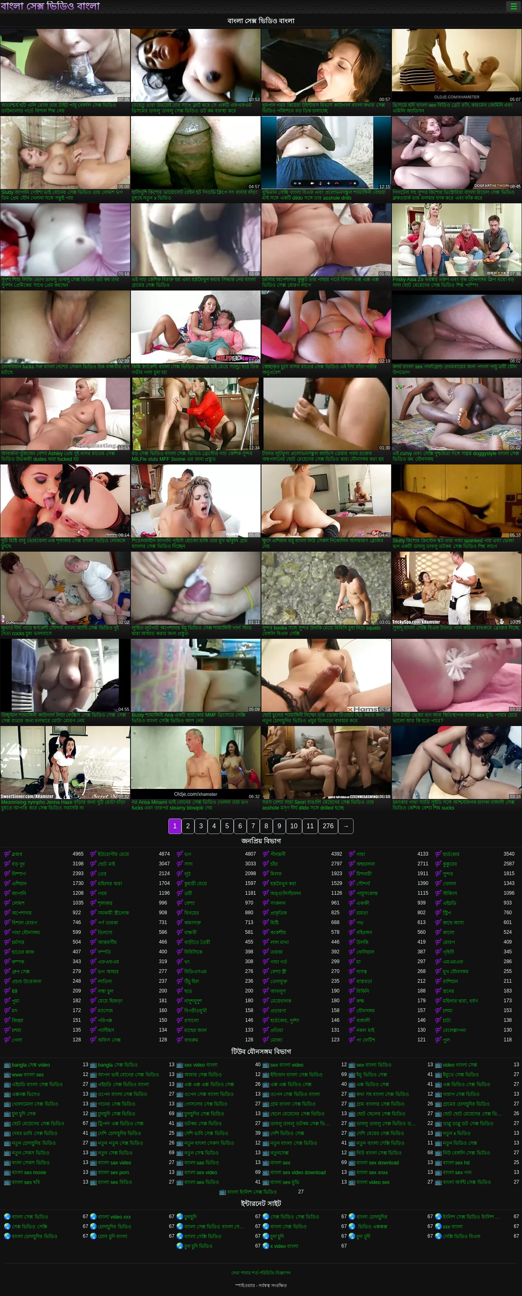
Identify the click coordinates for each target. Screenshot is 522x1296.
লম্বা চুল (105, 991)
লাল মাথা (279, 942)
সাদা (188, 864)
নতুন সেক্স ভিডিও (115, 1153)
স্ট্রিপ (447, 913)
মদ (14, 1011)
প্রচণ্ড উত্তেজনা (26, 981)
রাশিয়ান (450, 981)
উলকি (362, 942)
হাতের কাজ (23, 952)
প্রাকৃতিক (278, 913)
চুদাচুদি (190, 1217)
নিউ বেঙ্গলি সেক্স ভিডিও (466, 1153)
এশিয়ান (19, 884)
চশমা (447, 1011)
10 (294, 826)
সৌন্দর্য (363, 884)
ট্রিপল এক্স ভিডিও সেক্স (121, 1124)
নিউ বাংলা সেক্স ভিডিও (379, 1153)
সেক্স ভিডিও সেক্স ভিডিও (294, 1217)
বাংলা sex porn (113, 1172)
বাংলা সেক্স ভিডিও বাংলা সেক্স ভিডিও (214, 1227)
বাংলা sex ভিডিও (201, 1182)
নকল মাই (365, 1030)
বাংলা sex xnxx (372, 1172)
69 (14, 991)
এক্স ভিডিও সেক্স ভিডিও (466, 1084)
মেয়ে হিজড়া (110, 1001)
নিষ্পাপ (19, 874)
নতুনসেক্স (279, 1153)
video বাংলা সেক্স (460, 1065)
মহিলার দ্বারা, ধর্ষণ (460, 1001)
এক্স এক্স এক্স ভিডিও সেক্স (209, 1084)
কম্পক (18, 962)
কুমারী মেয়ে (195, 884)
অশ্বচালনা (365, 864)
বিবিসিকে (193, 952)
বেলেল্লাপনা (454, 1030)
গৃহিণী (448, 952)
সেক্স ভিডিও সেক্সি (29, 1227)
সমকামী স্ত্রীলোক (113, 913)
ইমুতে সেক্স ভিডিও (461, 1075)
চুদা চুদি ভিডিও (198, 1246)
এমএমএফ (453, 962)
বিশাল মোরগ (24, 923)
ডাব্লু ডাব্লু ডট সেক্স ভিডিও (468, 1124)
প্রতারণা (278, 1011)
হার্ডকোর (451, 854)
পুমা (15, 1001)
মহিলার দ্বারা (110, 884)
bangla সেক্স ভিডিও (118, 1065)
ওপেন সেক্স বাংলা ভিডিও (209, 1094)
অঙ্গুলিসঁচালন (285, 893)
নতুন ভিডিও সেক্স (460, 1143)
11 (310, 826)
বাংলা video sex (372, 1182)
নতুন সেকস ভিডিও (30, 1153)
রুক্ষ (360, 1001)
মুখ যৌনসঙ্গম (456, 972)
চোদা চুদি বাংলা (112, 1236)
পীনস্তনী (277, 854)
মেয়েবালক (280, 1001)
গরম (102, 893)
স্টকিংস (450, 893)
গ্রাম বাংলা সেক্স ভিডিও (293, 1104)
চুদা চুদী (363, 1236)
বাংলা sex (280, 1163)
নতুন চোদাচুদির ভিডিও (34, 1143)
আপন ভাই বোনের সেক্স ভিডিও (128, 1075)
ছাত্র (188, 991)
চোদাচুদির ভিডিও (114, 1227)
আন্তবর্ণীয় (107, 942)
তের (102, 874)
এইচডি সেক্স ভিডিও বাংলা (123, 1084)
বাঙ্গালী (363, 1020)
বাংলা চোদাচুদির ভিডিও (35, 1236)
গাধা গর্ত (278, 962)
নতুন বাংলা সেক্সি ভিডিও (380, 1143)
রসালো (191, 1020)
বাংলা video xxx (114, 1217)
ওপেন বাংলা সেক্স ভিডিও (122, 1094)
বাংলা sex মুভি (284, 1182)
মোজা (276, 1040)
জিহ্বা (17, 1020)
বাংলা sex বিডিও (115, 1182)
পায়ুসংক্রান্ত (367, 893)
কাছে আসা (453, 923)
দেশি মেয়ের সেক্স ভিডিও (380, 1133)
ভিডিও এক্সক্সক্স (371, 1227)
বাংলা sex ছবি (26, 1182)
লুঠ (187, 874)
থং (187, 962)
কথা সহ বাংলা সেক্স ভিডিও (382, 1094)
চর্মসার (18, 942)
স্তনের (448, 991)
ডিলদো (105, 932)
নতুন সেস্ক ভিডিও (201, 1153)
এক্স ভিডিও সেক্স (372, 1084)
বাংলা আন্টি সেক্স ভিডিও (467, 1182)
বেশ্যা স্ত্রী (278, 972)
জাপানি (19, 893)
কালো (448, 932)
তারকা (276, 952)
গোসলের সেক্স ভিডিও (206, 1104)
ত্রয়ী (188, 893)
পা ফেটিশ (365, 1040)
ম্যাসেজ (105, 1011)
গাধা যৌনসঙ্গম (26, 932)
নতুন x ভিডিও (457, 1133)
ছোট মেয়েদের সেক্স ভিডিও (38, 1124)
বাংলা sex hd (456, 1163)
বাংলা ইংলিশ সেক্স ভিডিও (252, 1192)
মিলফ (276, 874)
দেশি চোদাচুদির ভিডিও (119, 1133)
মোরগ (449, 942)
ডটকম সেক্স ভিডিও (203, 1124)
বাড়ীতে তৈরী (197, 942)
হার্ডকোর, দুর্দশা (284, 1020)
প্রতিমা (276, 1030)
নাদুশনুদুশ (193, 1001)
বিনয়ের (191, 913)
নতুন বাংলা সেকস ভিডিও (209, 1143)
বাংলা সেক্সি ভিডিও (203, 1236)
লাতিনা (105, 981)
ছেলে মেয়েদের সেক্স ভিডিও (297, 1114)
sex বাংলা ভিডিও (373, 1065)
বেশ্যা (189, 903)
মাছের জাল (195, 1030)
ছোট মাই (106, 864)
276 (328, 826)
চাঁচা (274, 864)
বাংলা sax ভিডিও (201, 1163)
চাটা (447, 1020)
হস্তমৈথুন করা (283, 884)
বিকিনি (362, 991)
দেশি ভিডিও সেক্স (287, 1133)
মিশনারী (364, 874)
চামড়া (362, 913)
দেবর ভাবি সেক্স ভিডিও (35, 1133)
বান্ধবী (190, 932)
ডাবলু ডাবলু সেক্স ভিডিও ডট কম (386, 1124)
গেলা (17, 1040)
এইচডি (449, 903)
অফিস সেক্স (109, 1040)
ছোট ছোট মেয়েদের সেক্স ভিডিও (473, 1114)
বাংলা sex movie (29, 1172)
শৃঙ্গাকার (105, 903)
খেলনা (449, 884)
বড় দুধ (18, 864)
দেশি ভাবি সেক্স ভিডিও (206, 1133)
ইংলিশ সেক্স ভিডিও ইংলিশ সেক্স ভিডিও (473, 1217)
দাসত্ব (361, 972)
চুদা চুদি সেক (23, 1114)
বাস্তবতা (364, 981)
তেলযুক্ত (279, 981)
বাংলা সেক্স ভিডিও (30, 1217)
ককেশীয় (278, 932)
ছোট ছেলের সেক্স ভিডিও (380, 1114)
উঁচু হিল (191, 981)
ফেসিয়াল (365, 952)
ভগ (187, 854)
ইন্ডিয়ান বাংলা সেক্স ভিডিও (296, 1075)
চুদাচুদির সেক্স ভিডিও (204, 1114)
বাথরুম (191, 1040)
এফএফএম (108, 962)
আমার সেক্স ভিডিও (203, 1075)
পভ (359, 923)
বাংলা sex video (200, 1172)
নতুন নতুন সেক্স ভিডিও (120, 1143)
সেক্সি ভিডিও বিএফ (462, 1236)
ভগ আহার (108, 972)
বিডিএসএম (195, 972)
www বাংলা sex (28, 1075)
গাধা (360, 854)
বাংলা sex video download (298, 1172)
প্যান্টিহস (106, 1030)
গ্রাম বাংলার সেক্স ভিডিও (380, 1104)
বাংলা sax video (114, 1163)
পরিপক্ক (105, 1020)
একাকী (362, 903)
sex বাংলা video (286, 1065)
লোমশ (18, 903)
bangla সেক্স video (31, 1065)
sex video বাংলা (200, 1065)
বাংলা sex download (377, 1163)
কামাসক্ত (192, 923)
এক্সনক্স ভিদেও (26, 1094)
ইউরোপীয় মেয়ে (113, 854)
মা (358, 962)
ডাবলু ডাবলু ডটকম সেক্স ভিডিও (300, 1124)
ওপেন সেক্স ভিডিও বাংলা (295, 1094)
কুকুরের (450, 864)
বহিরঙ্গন (364, 932)
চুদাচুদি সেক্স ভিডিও (116, 1114)
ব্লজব (17, 854)
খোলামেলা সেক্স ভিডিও (35, 1104)
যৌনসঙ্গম (365, 1011)
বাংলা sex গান (457, 1172)
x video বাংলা (284, 1246)
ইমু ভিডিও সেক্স (371, 1075)
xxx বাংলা (452, 1227)
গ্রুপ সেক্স (21, 972)
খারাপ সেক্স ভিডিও (461, 1094)
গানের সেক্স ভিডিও (116, 1104)
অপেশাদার (22, 913)
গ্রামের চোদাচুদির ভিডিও (466, 1104)
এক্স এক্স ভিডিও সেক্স (291, 1084)
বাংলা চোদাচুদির (371, 1217)
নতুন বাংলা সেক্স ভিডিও (293, 1143)
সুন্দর (448, 874)
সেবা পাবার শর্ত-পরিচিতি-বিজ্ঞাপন (261, 1272)
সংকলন (277, 903)
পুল (446, 1040)
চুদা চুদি (277, 1236)
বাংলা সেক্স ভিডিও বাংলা (50, 6)
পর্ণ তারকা (107, 923)
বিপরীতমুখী (195, 1011)
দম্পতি (104, 952)
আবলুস (278, 991)
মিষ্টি (274, 923)
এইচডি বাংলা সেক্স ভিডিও (37, 1084)
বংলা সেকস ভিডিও (31, 1163)
